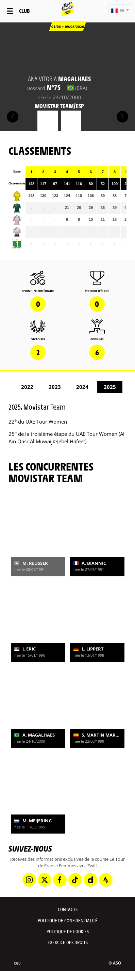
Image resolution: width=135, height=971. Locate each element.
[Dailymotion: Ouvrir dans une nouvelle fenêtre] (90, 880)
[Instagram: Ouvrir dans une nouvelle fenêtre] (29, 880)
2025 (110, 386)
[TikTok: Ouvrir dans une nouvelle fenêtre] (75, 880)
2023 (55, 386)
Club (24, 10)
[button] (119, 10)
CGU (17, 963)
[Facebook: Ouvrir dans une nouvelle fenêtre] (60, 880)
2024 (82, 386)
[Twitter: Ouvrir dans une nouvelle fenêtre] (44, 880)
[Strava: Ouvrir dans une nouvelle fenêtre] (106, 880)
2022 (27, 386)
